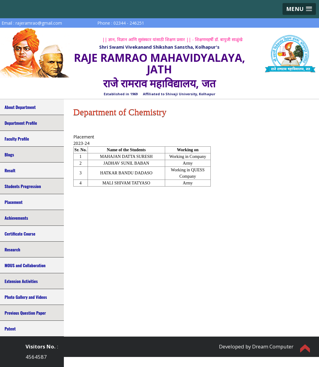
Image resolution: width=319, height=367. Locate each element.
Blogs (9, 154)
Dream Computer (272, 346)
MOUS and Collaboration (25, 265)
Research (12, 249)
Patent (10, 328)
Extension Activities (21, 281)
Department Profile (21, 123)
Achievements (16, 218)
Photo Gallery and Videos (26, 297)
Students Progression (23, 186)
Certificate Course (20, 233)
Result (10, 170)
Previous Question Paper (25, 312)
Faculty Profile (17, 138)
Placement (14, 202)
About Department (20, 107)
